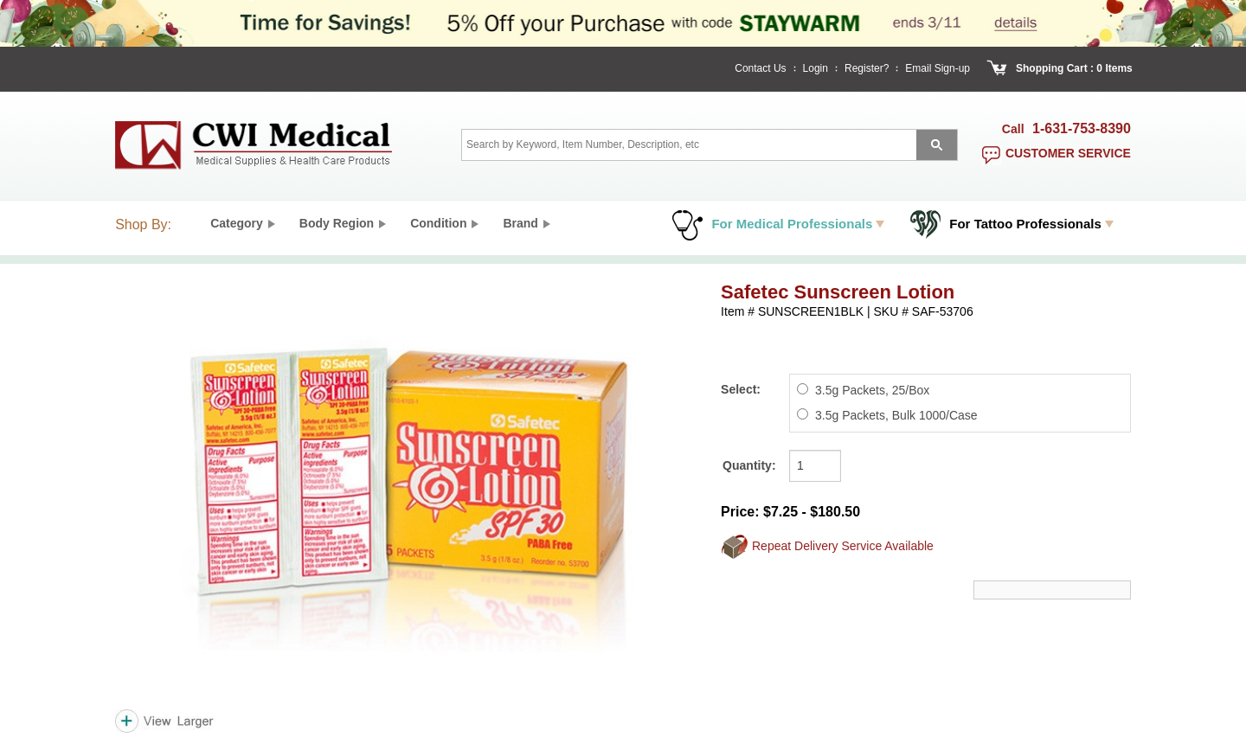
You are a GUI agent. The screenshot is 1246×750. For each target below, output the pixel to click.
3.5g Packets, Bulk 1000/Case (896, 415)
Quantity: (749, 465)
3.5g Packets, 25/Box (872, 390)
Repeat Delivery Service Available (843, 545)
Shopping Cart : (1055, 68)
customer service (1068, 153)
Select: (741, 389)
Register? (867, 68)
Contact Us (760, 68)
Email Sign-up (937, 68)
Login (815, 68)
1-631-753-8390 (1081, 128)
